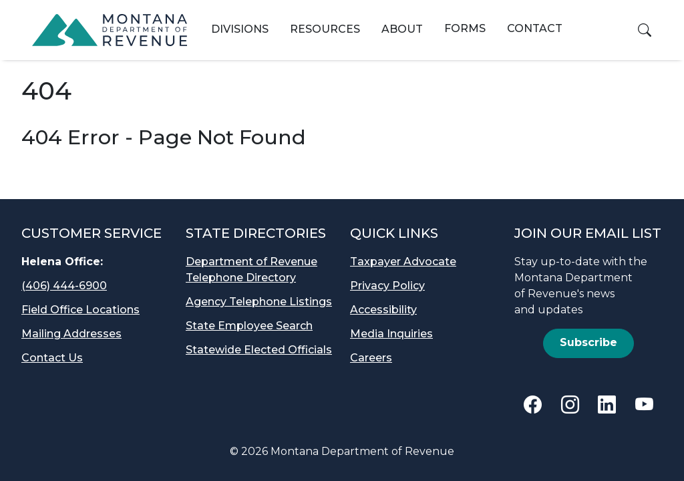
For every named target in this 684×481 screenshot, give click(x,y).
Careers (371, 357)
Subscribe (588, 342)
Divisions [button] (240, 29)
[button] (644, 30)
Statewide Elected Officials (259, 349)
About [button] (402, 29)
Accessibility (383, 309)
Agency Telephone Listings (259, 301)
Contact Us (52, 357)
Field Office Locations (80, 309)
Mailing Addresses (71, 333)
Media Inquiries (391, 333)
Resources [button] (325, 29)
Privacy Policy (387, 285)
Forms (465, 28)
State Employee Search (249, 325)
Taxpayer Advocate (403, 261)
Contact (534, 28)
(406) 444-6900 (64, 285)
